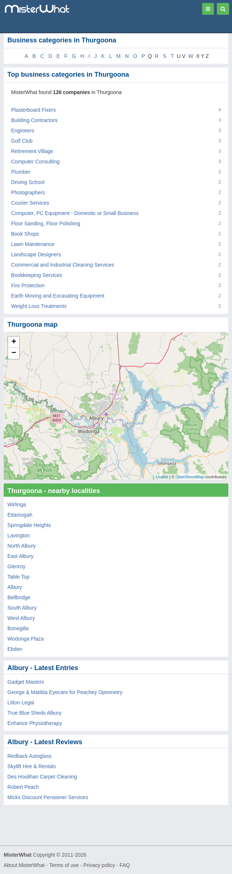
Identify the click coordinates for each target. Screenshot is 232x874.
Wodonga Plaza (25, 639)
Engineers (22, 130)
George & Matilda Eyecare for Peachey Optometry (64, 692)
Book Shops (25, 234)
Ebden (14, 649)
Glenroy (16, 566)
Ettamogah (19, 515)
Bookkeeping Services (36, 275)
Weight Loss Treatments (39, 306)
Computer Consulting (35, 161)
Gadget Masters (25, 682)
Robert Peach (23, 787)
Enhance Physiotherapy (34, 723)
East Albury (20, 556)
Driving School (27, 182)
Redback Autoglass (29, 756)
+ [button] (13, 342)
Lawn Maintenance (33, 244)
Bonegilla (18, 628)
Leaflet (162, 477)
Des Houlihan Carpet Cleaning (42, 777)
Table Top (18, 577)
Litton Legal (20, 702)
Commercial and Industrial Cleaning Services (62, 265)
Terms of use (64, 865)
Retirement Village (32, 151)
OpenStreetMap (190, 477)
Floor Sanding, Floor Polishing (45, 223)
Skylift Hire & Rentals (31, 766)
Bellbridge (18, 597)
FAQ (125, 865)
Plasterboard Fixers (33, 110)
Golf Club (21, 141)
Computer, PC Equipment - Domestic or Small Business (74, 213)
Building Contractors (34, 120)
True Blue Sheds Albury (34, 713)
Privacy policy (99, 865)
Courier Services (30, 203)
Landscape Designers (36, 254)
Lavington (18, 535)
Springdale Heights (29, 525)
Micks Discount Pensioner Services (47, 797)
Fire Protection (28, 285)
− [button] (13, 353)
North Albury (21, 546)
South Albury (22, 608)
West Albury (21, 618)
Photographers (28, 192)
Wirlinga (16, 504)
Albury (14, 587)
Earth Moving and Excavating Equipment (57, 296)
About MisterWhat (24, 865)
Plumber (20, 172)
